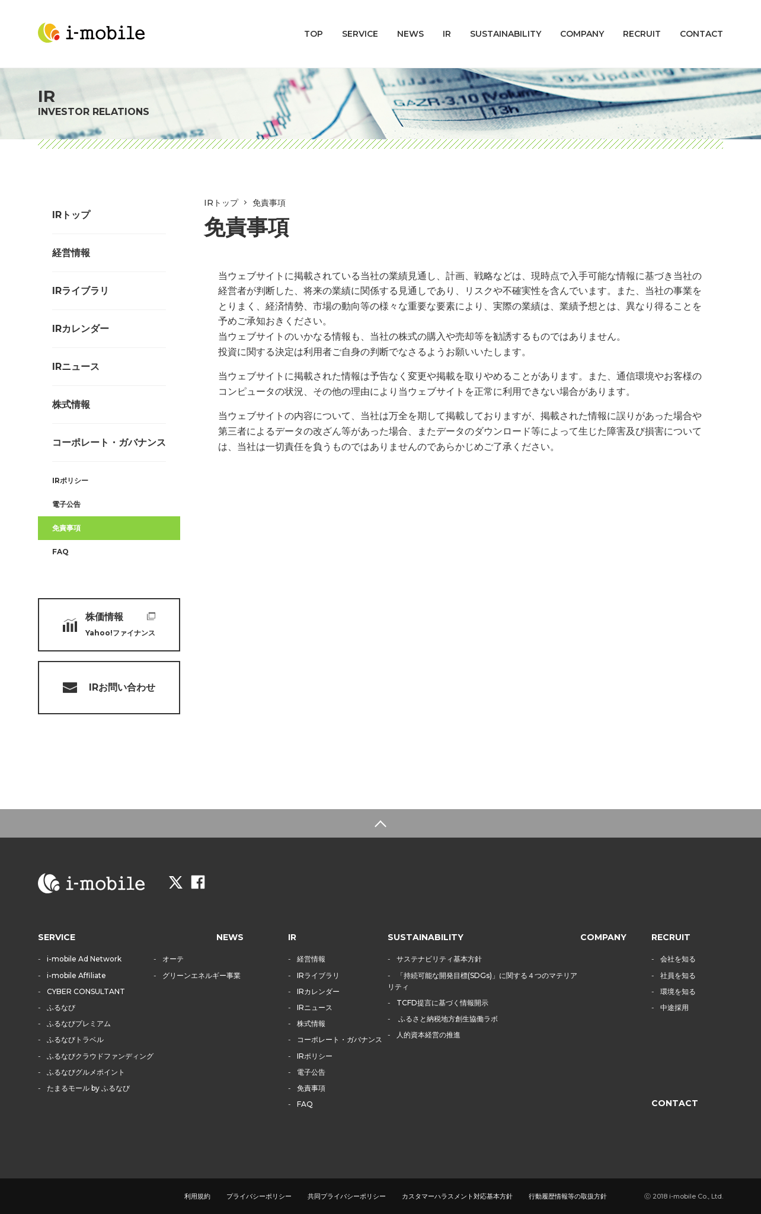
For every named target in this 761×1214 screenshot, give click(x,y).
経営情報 (71, 252)
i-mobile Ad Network (84, 958)
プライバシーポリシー (259, 1196)
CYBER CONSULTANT (86, 991)
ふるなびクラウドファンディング (100, 1056)
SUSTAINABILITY (505, 33)
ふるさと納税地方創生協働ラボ (447, 1018)
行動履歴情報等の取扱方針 (568, 1196)
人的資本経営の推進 (429, 1034)
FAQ (60, 551)
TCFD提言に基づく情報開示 (442, 1002)
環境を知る (678, 991)
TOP (313, 33)
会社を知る (678, 958)
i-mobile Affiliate (76, 975)
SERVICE (360, 33)
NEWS (410, 33)
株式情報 (71, 404)
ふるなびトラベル (75, 1039)
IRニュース (76, 366)
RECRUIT (642, 33)
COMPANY (582, 33)
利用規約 (197, 1196)
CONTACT (701, 33)
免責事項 (66, 527)
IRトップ (71, 215)
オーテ (173, 958)
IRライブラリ (80, 290)
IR (447, 33)
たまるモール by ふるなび (88, 1088)
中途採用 (674, 1007)
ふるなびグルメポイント (86, 1072)
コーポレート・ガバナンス (109, 442)
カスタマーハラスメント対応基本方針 (457, 1196)
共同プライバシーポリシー (347, 1196)
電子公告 (66, 504)
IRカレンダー (80, 328)
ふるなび (61, 1007)
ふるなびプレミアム (79, 1023)
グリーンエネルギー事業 (201, 975)
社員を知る (678, 975)
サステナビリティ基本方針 (439, 958)
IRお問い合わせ (122, 687)
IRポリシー (70, 480)
